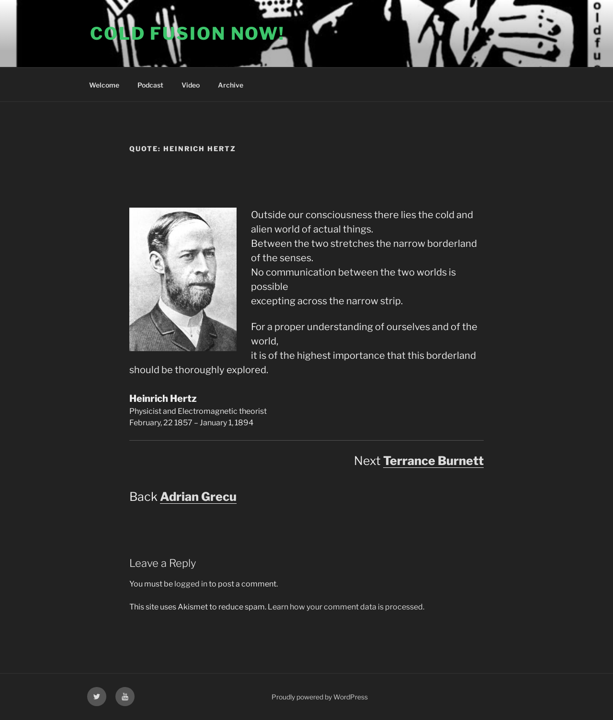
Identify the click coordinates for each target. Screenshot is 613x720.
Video (191, 85)
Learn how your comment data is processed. (346, 606)
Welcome (104, 85)
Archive (230, 85)
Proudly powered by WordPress (320, 697)
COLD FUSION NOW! (187, 33)
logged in (190, 583)
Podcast (150, 85)
